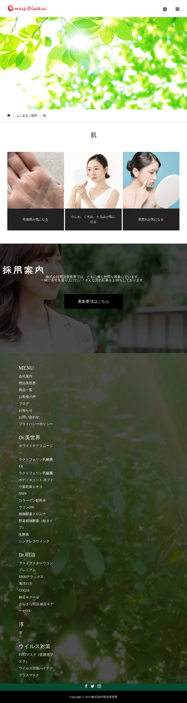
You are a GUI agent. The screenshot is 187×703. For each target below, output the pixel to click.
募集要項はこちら (93, 301)
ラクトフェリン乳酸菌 (36, 473)
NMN (23, 493)
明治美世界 (27, 383)
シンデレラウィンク (34, 541)
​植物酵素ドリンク (32, 514)
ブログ (24, 403)
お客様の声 (27, 397)
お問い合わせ (29, 417)
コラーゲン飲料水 (32, 500)
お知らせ (25, 410)
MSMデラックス (31, 577)
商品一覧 (25, 390)
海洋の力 (25, 583)
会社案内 (25, 376)
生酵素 (24, 534)
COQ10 (24, 590)
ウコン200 (26, 507)
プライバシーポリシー (36, 424)
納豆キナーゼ (29, 597)
